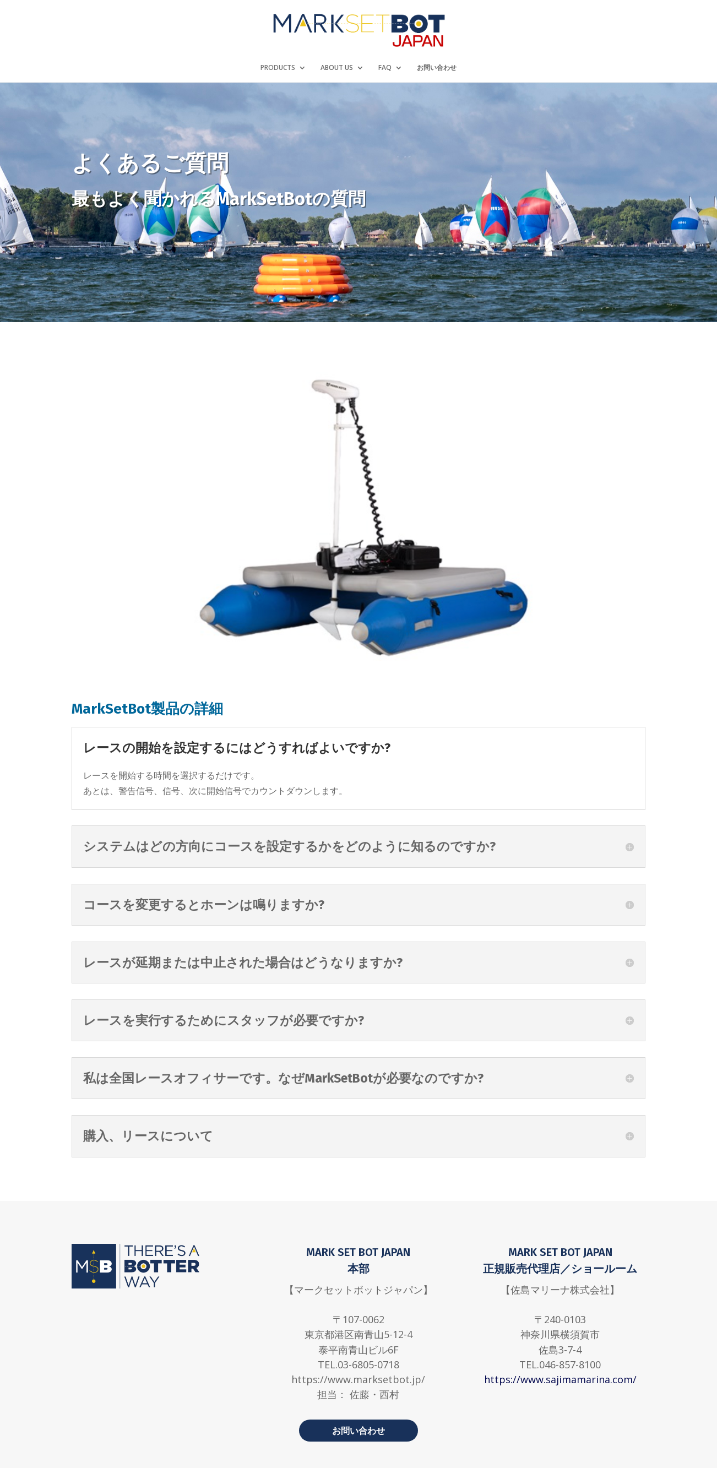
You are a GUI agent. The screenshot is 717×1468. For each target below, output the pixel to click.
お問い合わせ (437, 68)
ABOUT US (337, 68)
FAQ (385, 68)
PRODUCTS (277, 68)
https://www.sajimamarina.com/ (560, 1379)
